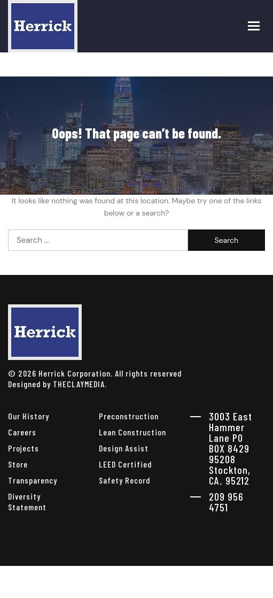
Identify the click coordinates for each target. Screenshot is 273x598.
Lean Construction (132, 432)
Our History (28, 416)
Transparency (32, 480)
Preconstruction (129, 416)
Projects (23, 448)
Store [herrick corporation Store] (18, 464)
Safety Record (124, 480)
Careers (22, 432)
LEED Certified (125, 464)
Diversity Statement (27, 501)
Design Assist (124, 448)
